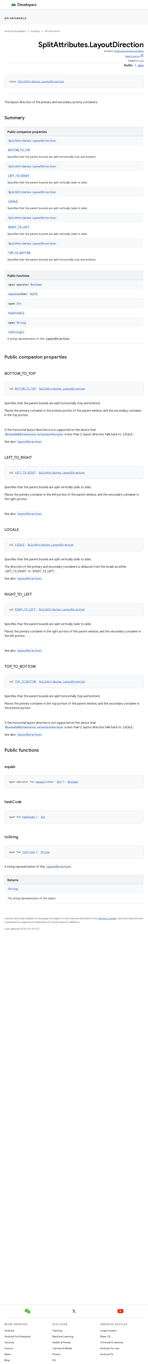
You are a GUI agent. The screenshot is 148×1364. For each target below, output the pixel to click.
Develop (35, 31)
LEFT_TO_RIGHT (18, 176)
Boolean (36, 284)
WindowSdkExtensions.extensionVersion (34, 434)
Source (8, 1348)
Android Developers (15, 31)
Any (32, 294)
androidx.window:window (129, 51)
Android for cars (109, 1348)
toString (14, 332)
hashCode (14, 313)
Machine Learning (62, 1336)
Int (18, 303)
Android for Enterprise (17, 1336)
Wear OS (105, 1336)
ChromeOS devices (111, 1342)
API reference (15, 18)
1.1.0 (141, 60)
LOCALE (13, 201)
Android (9, 1330)
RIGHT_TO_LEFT (18, 227)
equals (13, 294)
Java (140, 65)
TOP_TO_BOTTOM (19, 253)
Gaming (57, 1330)
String (21, 322)
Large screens (108, 1330)
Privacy (56, 1354)
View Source (132, 56)
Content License (107, 918)
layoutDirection (29, 441)
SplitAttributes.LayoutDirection (41, 81)
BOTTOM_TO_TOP (19, 150)
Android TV (106, 1354)
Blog (7, 1360)
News (7, 1354)
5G (54, 1360)
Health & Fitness (61, 1342)
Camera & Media (62, 1348)
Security (9, 1342)
